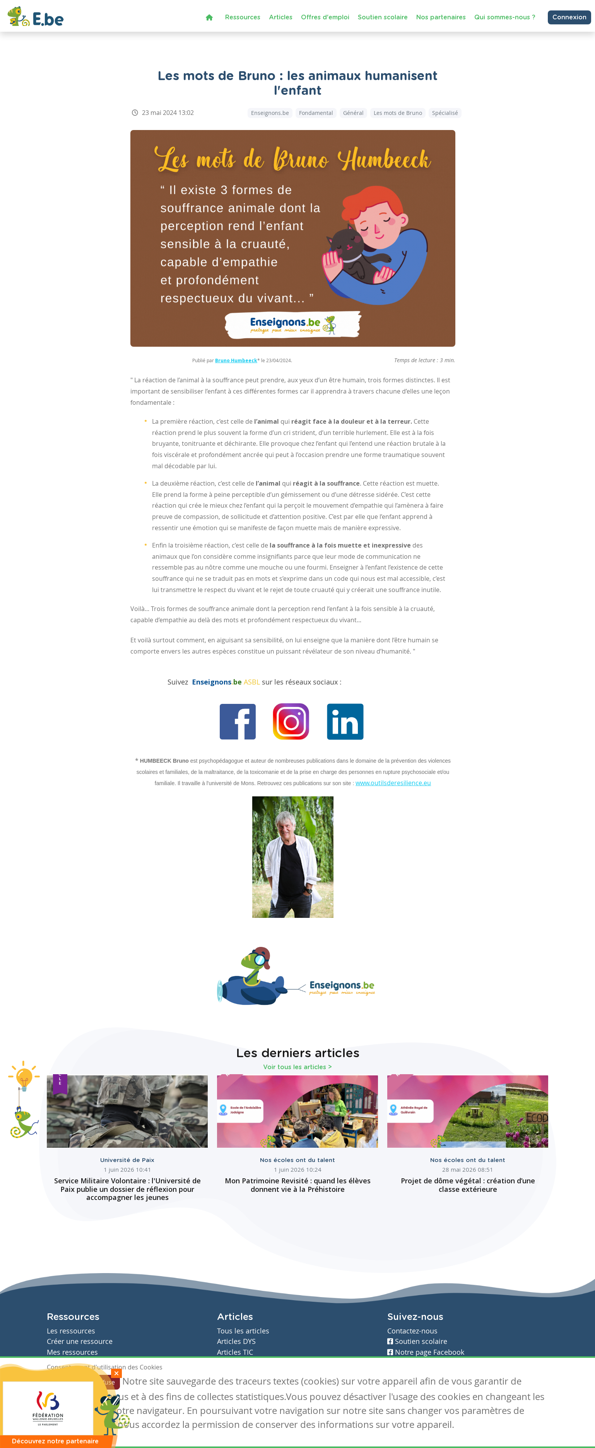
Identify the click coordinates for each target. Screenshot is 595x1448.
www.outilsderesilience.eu (393, 783)
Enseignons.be (270, 112)
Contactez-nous (412, 1330)
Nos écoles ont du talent (297, 1160)
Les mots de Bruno (398, 112)
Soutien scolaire (383, 17)
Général (353, 112)
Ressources (242, 17)
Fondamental (316, 112)
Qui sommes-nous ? (504, 17)
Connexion (569, 17)
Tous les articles (243, 1330)
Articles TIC (235, 1352)
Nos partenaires (441, 17)
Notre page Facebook (425, 1352)
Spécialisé (445, 112)
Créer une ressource (80, 1341)
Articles (280, 17)
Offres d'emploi (325, 17)
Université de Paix (127, 1160)
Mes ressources (72, 1352)
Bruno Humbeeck (236, 360)
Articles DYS (236, 1341)
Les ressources (71, 1330)
